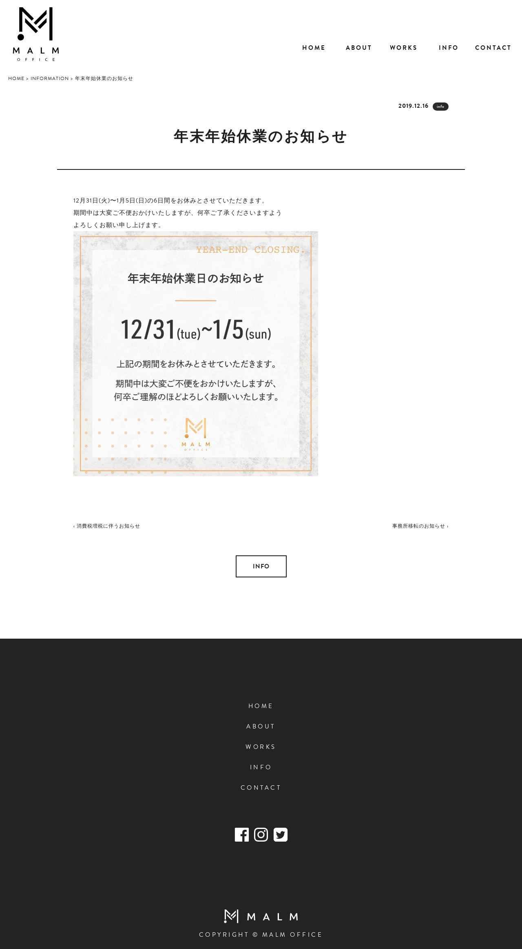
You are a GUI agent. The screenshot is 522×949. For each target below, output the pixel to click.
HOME (261, 706)
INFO (261, 566)
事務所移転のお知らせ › (420, 526)
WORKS (261, 746)
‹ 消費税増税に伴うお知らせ (106, 526)
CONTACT (261, 787)
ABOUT (261, 726)
